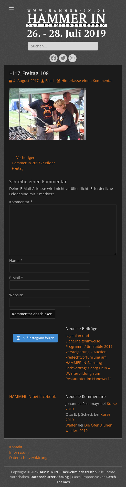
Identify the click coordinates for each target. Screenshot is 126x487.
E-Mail (16, 277)
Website (16, 294)
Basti (49, 80)
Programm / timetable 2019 (89, 346)
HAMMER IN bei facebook (32, 396)
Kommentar (21, 201)
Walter (71, 425)
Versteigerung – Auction (86, 351)
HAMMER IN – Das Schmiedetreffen (67, 472)
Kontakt (15, 446)
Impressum (19, 452)
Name (16, 260)
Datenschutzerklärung (28, 457)
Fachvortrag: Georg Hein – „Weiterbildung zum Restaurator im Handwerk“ (88, 373)
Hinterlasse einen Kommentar (87, 80)
